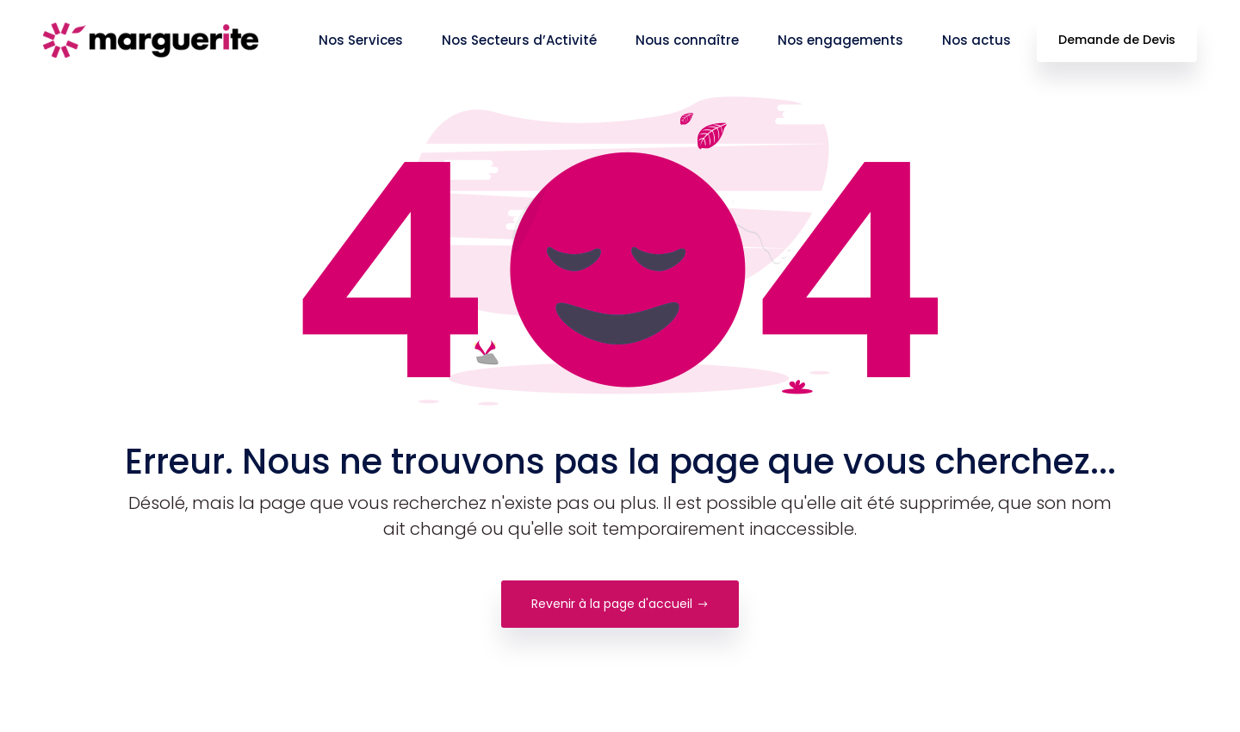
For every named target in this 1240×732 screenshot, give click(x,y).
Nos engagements (840, 40)
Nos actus (976, 40)
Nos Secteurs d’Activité (519, 40)
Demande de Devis (1116, 39)
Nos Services (361, 40)
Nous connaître (687, 40)
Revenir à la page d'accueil (620, 603)
